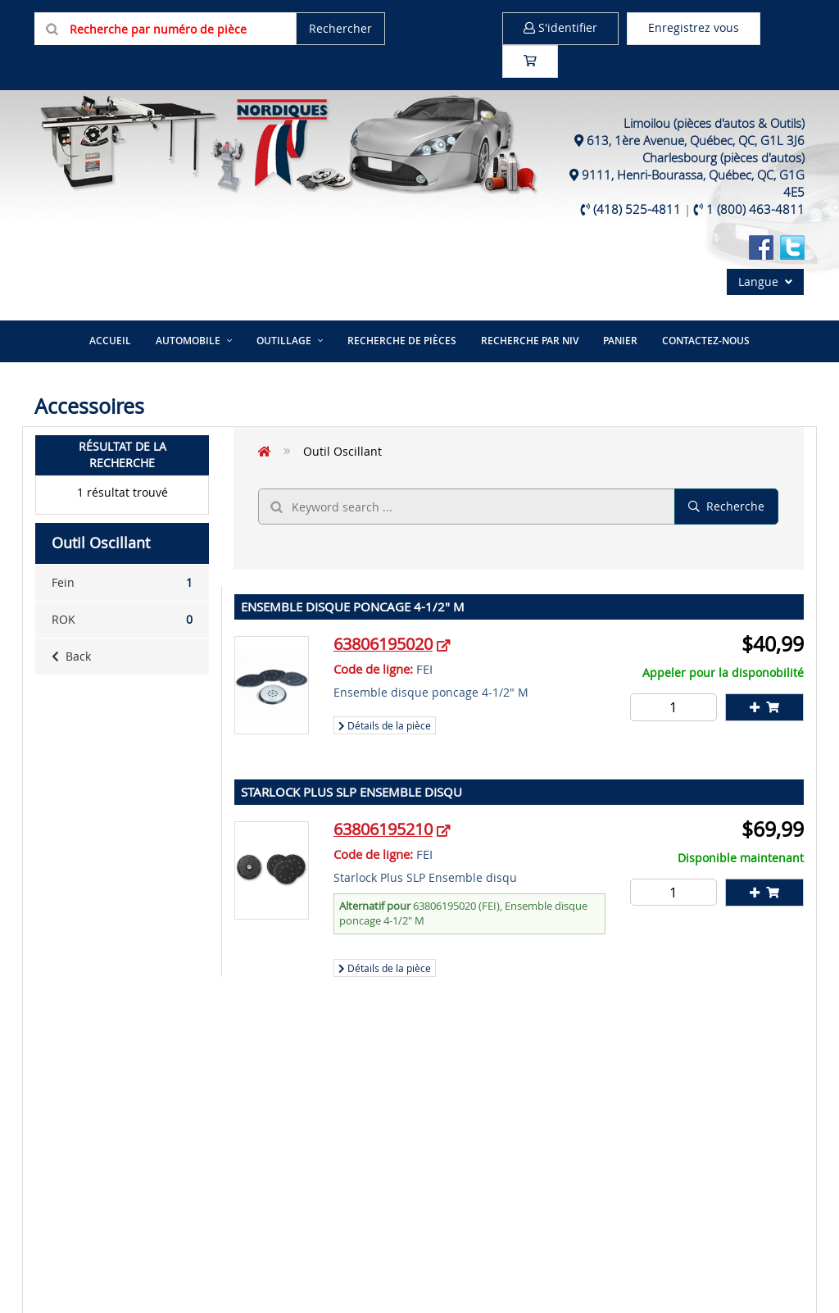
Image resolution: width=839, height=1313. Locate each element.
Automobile (188, 341)
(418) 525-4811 (637, 209)
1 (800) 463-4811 (755, 209)
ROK (122, 619)
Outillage (283, 341)
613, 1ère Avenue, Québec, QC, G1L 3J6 (696, 140)
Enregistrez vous (693, 27)
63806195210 (383, 829)
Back (71, 656)
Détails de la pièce (384, 725)
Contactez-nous (706, 341)
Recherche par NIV (529, 341)
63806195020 (383, 644)
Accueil (110, 341)
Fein (122, 583)
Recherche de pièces (401, 341)
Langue (765, 281)
